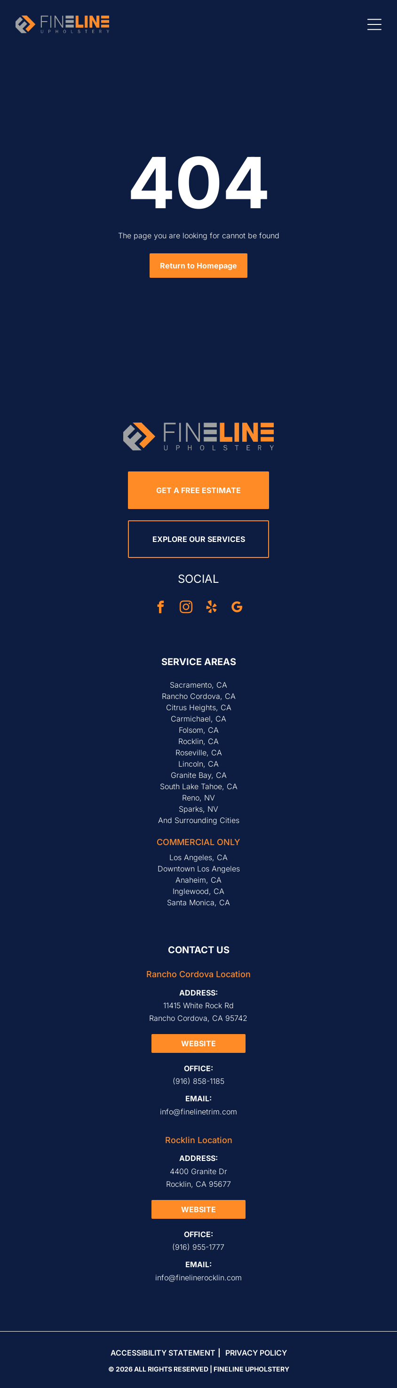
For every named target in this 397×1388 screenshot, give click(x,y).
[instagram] (185, 608)
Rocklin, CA (198, 741)
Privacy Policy (256, 1352)
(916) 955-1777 (198, 1247)
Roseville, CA (198, 752)
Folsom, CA (199, 730)
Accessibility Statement (163, 1352)
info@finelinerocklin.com (198, 1277)
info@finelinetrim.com (198, 1111)
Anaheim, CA (198, 880)
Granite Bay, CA (199, 775)
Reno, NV (198, 797)
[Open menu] (374, 24)
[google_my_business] (236, 608)
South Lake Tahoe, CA (199, 786)
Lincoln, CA (198, 763)
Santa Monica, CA (198, 902)
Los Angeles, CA (198, 857)
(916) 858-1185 (198, 1081)
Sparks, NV (198, 809)
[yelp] (211, 608)
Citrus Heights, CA (198, 707)
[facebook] (160, 608)
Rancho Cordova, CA (199, 696)
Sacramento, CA (198, 685)
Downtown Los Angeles (199, 868)
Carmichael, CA (198, 718)
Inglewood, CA (198, 891)
